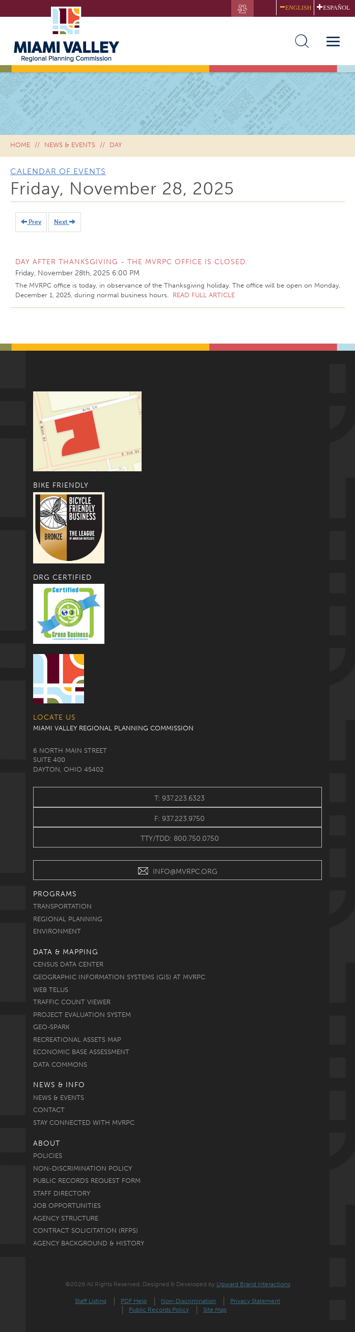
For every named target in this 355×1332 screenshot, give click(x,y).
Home (20, 145)
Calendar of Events (58, 171)
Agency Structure (65, 1218)
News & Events (69, 145)
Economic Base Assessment (81, 1052)
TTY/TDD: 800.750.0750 (180, 838)
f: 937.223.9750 (179, 818)
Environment (57, 931)
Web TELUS (50, 990)
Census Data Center (68, 964)
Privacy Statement (255, 1301)
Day (116, 145)
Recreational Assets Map (77, 1039)
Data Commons (60, 1064)
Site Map (215, 1309)
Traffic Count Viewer (72, 1002)
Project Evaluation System (82, 1014)
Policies (47, 1155)
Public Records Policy (159, 1309)
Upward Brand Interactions (253, 1284)
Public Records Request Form (87, 1180)
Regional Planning (67, 919)
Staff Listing (90, 1301)
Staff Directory (61, 1193)
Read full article (204, 295)
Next (64, 221)
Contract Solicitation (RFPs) (85, 1230)
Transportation (62, 906)
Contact (49, 1110)
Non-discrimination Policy (82, 1168)
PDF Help (134, 1301)
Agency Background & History (88, 1243)
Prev (31, 221)
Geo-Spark (51, 1027)
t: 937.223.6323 (179, 798)
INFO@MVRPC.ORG (177, 873)
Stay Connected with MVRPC (83, 1122)
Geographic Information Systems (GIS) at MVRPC (119, 977)
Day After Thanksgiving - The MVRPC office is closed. (131, 262)
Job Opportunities (67, 1205)
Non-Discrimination (188, 1301)
